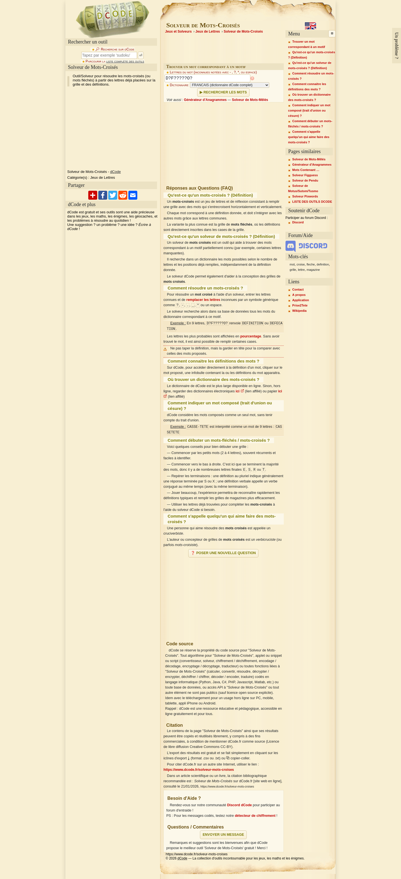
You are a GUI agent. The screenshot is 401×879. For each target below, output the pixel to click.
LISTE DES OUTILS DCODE (312, 201)
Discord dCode (239, 805)
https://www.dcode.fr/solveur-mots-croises (198, 770)
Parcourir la (114, 61)
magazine (313, 269)
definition (323, 264)
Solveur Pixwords (305, 196)
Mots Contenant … (305, 170)
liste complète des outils (125, 61)
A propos (299, 294)
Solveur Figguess (305, 175)
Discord (298, 222)
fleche (311, 264)
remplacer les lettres (203, 300)
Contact (298, 289)
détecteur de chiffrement (255, 816)
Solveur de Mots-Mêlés (250, 100)
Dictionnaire (179, 85)
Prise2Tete (300, 305)
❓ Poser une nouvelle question (223, 553)
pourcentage (250, 336)
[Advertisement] (223, 597)
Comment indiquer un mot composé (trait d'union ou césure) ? (309, 110)
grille (293, 269)
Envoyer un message (223, 835)
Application (300, 300)
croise (301, 264)
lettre (301, 269)
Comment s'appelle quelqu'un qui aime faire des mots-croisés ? (308, 137)
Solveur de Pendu (305, 180)
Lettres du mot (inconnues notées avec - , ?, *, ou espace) (213, 72)
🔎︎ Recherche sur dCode (114, 49)
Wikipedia (299, 310)
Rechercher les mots (225, 92)
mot (292, 264)
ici (240, 391)
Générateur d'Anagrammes (205, 100)
